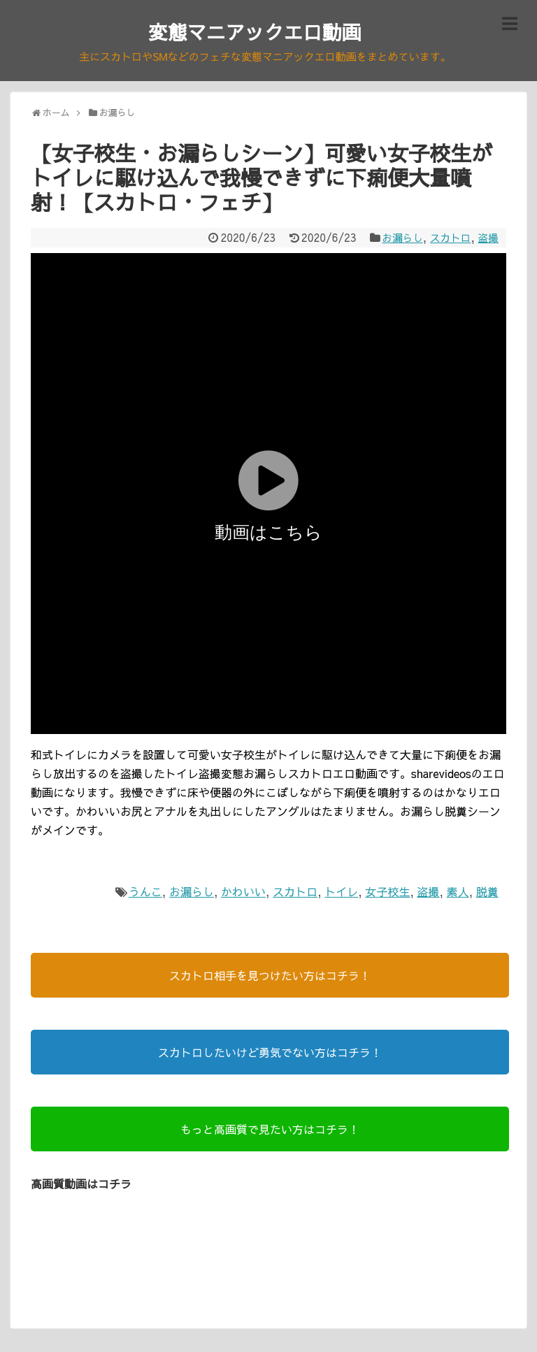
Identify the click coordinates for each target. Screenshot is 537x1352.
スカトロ (446, 239)
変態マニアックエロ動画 (254, 31)
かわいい (243, 893)
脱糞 (487, 893)
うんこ (145, 893)
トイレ (341, 893)
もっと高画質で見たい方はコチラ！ (269, 1131)
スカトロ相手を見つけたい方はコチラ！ (270, 977)
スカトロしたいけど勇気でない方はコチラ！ (270, 1054)
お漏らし (395, 239)
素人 (458, 893)
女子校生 (387, 893)
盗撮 (487, 239)
